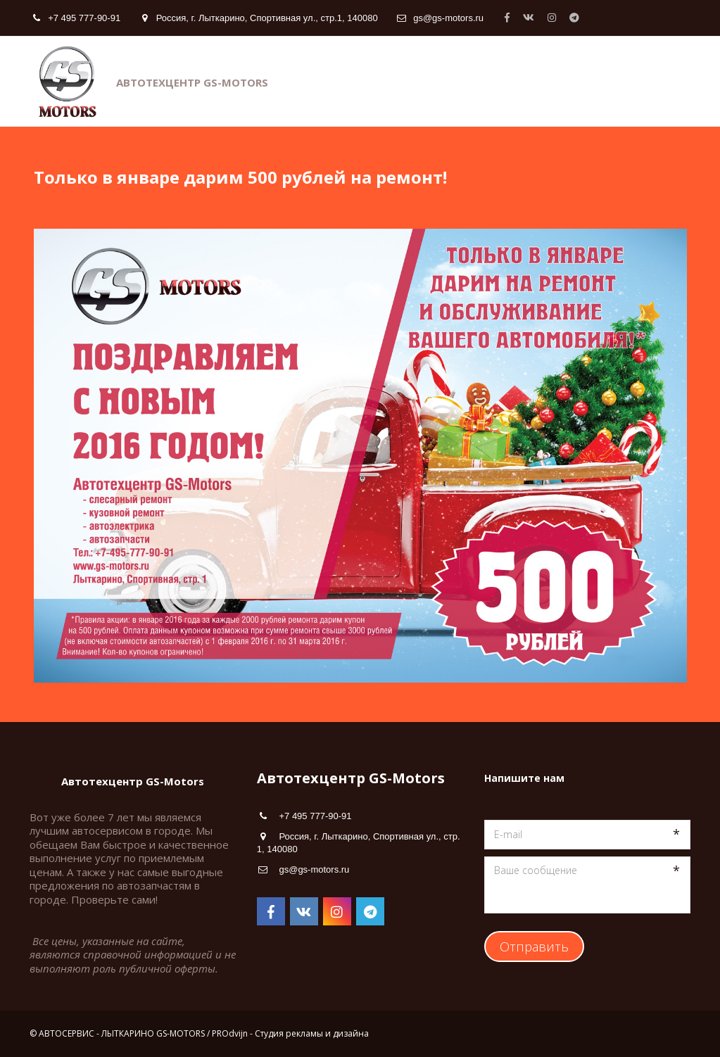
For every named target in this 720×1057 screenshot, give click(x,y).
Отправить (534, 946)
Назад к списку (64, 140)
